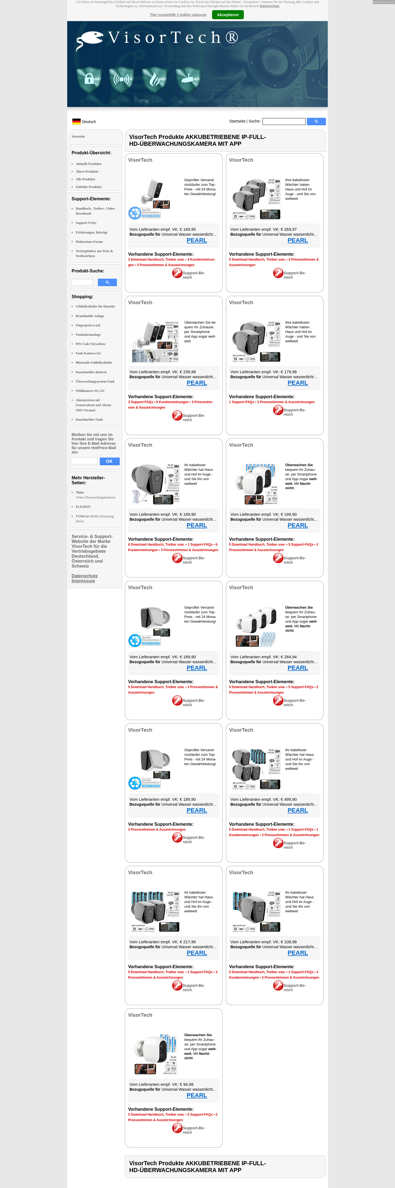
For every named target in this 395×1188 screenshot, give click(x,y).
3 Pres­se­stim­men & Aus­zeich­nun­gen (165, 265)
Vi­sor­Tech (140, 160)
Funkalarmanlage (88, 335)
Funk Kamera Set (88, 353)
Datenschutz (269, 6)
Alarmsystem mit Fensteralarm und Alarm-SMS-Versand (94, 405)
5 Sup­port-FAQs (300, 544)
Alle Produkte (85, 179)
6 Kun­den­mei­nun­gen (172, 402)
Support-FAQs (86, 223)
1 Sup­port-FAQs (241, 402)
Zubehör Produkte (89, 187)
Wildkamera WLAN (90, 391)
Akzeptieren (228, 14)
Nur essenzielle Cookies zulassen (178, 14)
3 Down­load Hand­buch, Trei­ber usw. (156, 259)
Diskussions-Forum (89, 242)
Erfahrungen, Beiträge (92, 232)
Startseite (237, 121)
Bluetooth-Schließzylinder (94, 362)
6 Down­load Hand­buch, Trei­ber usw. (156, 544)
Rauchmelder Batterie (91, 372)
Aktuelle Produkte (88, 164)
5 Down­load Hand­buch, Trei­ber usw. (257, 259)
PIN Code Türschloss (90, 344)
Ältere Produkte (87, 171)
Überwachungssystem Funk (95, 381)
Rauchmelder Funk (89, 419)
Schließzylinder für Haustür (95, 306)
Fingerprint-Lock (88, 325)
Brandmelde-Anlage (90, 316)
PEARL (197, 240)
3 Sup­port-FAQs (140, 402)
